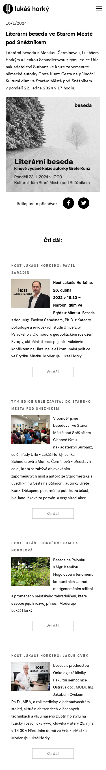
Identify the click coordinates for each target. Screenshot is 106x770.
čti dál (53, 371)
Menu (97, 5)
